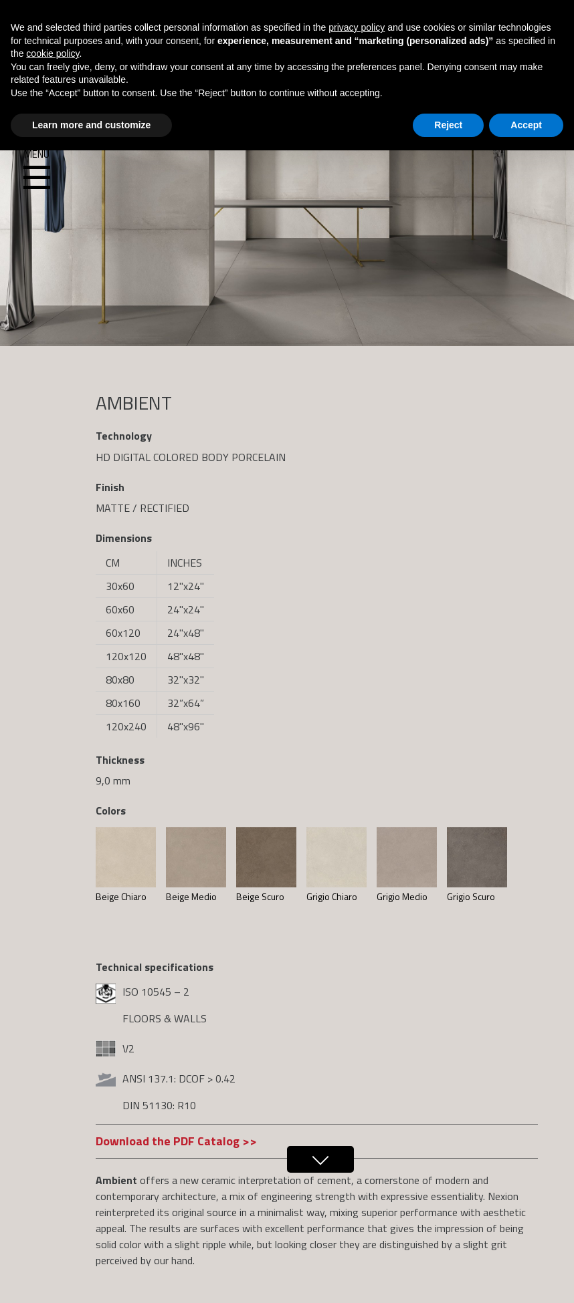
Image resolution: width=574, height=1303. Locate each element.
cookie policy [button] (52, 53)
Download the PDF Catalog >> (176, 1141)
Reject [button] (448, 125)
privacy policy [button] (356, 27)
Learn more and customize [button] (91, 125)
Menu (36, 169)
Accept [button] (526, 125)
